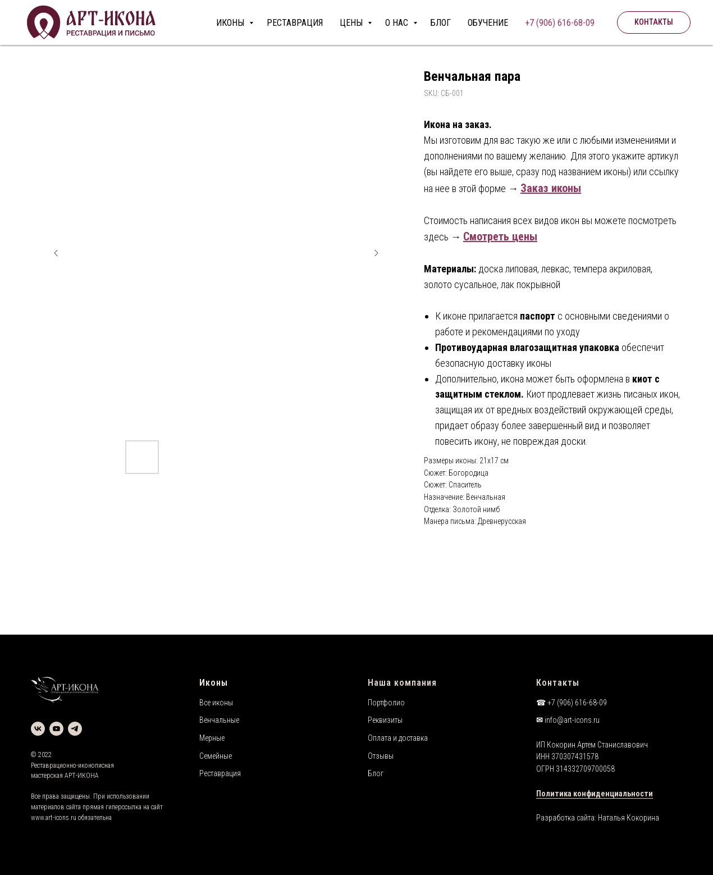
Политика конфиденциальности (594, 793)
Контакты (557, 682)
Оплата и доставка (398, 737)
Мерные (212, 737)
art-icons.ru (60, 818)
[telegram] (75, 729)
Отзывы (381, 755)
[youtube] (56, 729)
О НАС (397, 22)
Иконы (213, 682)
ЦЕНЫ (352, 22)
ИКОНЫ (231, 22)
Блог (375, 773)
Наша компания (402, 682)
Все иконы (216, 702)
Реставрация (220, 773)
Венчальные (219, 720)
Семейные (215, 755)
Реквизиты (385, 720)
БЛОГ (441, 22)
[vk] (38, 729)
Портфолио (386, 702)
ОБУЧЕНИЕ (488, 22)
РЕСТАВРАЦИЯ (295, 22)
